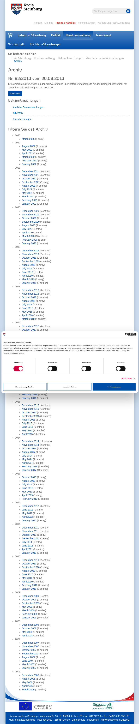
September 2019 (31, 261)
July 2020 (27, 229)
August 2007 (28, 657)
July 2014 (27, 455)
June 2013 (27, 488)
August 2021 (28, 185)
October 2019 (29, 257)
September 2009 (31, 603)
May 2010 (27, 578)
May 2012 (27, 513)
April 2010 (27, 581)
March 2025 (28, 139)
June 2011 (27, 545)
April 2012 (27, 516)
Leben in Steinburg (32, 35)
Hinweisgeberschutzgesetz (115, 719)
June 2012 (27, 509)
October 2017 (29, 329)
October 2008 (29, 628)
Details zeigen (126, 378)
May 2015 (27, 430)
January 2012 (29, 520)
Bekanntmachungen (70, 58)
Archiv (19, 113)
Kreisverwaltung (78, 35)
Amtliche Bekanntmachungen (105, 58)
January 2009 (29, 617)
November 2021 (30, 175)
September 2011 (31, 538)
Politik (56, 35)
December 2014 (30, 441)
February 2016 (30, 394)
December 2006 (30, 675)
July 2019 (27, 268)
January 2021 (29, 203)
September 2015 (31, 416)
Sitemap (48, 22)
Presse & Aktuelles (66, 22)
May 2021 (27, 193)
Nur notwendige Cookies (24, 387)
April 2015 (27, 434)
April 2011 (27, 549)
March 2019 (28, 279)
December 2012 (30, 506)
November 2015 (30, 408)
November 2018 (30, 293)
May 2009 (27, 606)
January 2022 (29, 164)
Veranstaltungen (86, 22)
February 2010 (30, 585)
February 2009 (30, 614)
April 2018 (27, 315)
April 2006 (27, 686)
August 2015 (28, 419)
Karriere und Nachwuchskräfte (114, 22)
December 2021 (30, 171)
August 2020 (28, 225)
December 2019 (30, 250)
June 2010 (27, 574)
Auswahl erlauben (69, 387)
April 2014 (27, 462)
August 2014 (28, 452)
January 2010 (29, 588)
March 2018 (28, 319)
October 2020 (29, 218)
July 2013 (27, 484)
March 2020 (28, 236)
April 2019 (27, 275)
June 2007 (27, 660)
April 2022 (27, 153)
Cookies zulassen (114, 387)
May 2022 (27, 149)
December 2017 (30, 326)
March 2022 (28, 157)
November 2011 (30, 531)
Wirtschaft (16, 44)
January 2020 (29, 243)
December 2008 (30, 624)
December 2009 (30, 596)
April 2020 (27, 232)
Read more (15, 94)
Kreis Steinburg (21, 58)
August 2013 (28, 480)
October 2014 (29, 448)
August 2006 (28, 678)
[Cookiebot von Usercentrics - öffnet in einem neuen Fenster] (121, 334)
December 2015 (30, 405)
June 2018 (27, 308)
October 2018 (29, 297)
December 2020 (30, 211)
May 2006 (27, 682)
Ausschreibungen (22, 119)
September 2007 (31, 653)
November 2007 (30, 646)
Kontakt (38, 22)
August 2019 (28, 265)
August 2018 (28, 301)
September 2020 (31, 221)
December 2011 (30, 527)
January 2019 (29, 283)
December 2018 (30, 290)
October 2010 (29, 563)
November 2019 (30, 254)
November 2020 (30, 214)
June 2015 (27, 426)
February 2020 (30, 239)
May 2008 (27, 632)
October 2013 (29, 477)
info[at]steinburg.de (25, 719)
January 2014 (29, 470)
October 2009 (29, 599)
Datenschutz (78, 719)
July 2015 (27, 423)
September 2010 (31, 567)
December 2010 (30, 560)
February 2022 (30, 160)
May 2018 (27, 311)
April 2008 (27, 635)
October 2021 (29, 178)
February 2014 (30, 466)
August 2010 (28, 570)
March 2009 (28, 610)
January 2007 (29, 668)
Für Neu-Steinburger (45, 44)
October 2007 (29, 650)
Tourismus (103, 35)
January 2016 (29, 398)
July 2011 (27, 542)
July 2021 (27, 189)
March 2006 (28, 689)
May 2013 (27, 491)
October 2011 (29, 534)
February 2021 (30, 200)
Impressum (93, 719)
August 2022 (28, 146)
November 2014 (30, 444)
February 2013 (30, 498)
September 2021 (31, 182)
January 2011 (29, 552)
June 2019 (27, 272)
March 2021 (28, 196)
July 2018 (27, 304)
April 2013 (27, 495)
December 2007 (30, 642)
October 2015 (29, 412)
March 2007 (28, 664)
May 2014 (27, 459)
